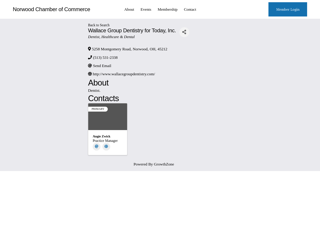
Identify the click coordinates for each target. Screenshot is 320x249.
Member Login (288, 9)
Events (145, 9)
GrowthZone (164, 164)
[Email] (96, 147)
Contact (190, 9)
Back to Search (98, 25)
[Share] (184, 32)
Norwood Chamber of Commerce (51, 9)
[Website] (106, 147)
